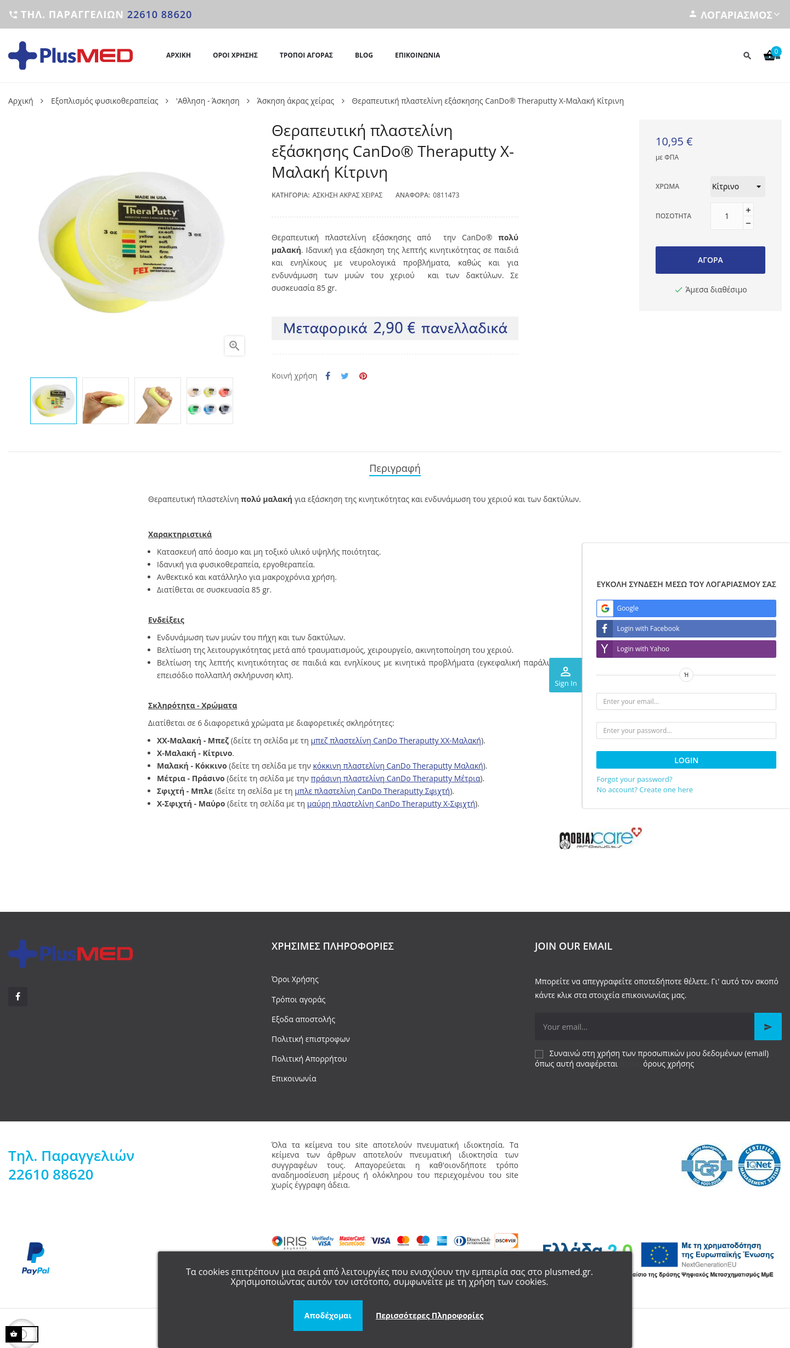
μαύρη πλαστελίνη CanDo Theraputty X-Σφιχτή (391, 801)
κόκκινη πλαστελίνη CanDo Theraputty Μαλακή (398, 763)
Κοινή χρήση (327, 376)
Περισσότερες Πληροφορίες (429, 1315)
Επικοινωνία (294, 1075)
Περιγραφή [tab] (395, 466)
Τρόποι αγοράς (298, 996)
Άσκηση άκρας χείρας (348, 195)
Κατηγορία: (291, 195)
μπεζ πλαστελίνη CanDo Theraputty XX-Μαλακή (396, 737)
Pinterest (363, 376)
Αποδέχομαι (328, 1315)
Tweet (345, 376)
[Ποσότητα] (726, 216)
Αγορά (710, 260)
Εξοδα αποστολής (303, 1016)
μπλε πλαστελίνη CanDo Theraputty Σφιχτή (372, 788)
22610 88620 (160, 14)
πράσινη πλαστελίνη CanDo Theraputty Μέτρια (396, 775)
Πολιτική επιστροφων (311, 1035)
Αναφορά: (413, 195)
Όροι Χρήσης (295, 976)
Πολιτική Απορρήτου (309, 1055)
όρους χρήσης (668, 1060)
